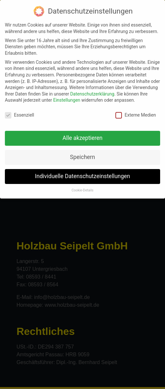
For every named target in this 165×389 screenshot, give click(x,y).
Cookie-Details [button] (82, 188)
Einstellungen (66, 97)
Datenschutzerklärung (92, 91)
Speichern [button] (82, 154)
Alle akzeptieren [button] (83, 135)
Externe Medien (135, 112)
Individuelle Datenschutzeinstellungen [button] (82, 173)
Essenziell (19, 112)
